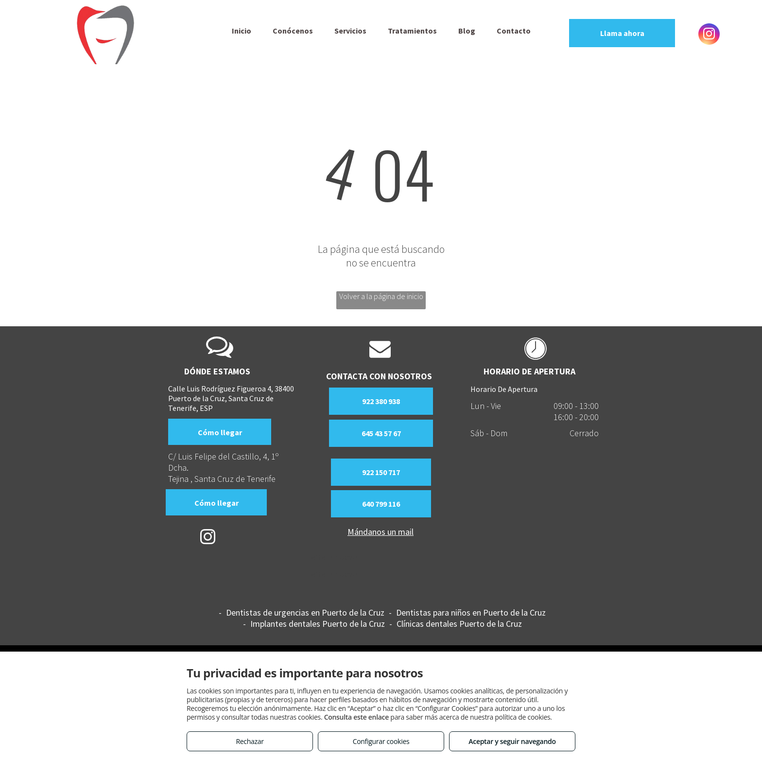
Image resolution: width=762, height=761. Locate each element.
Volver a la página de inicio (381, 296)
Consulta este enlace (356, 717)
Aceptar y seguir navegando (511, 741)
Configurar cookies (381, 741)
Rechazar (249, 741)
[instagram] (709, 35)
